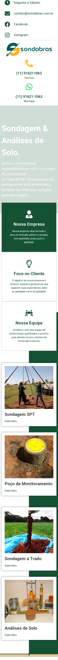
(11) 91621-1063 (29, 97)
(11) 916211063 (29, 73)
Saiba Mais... (11, 421)
